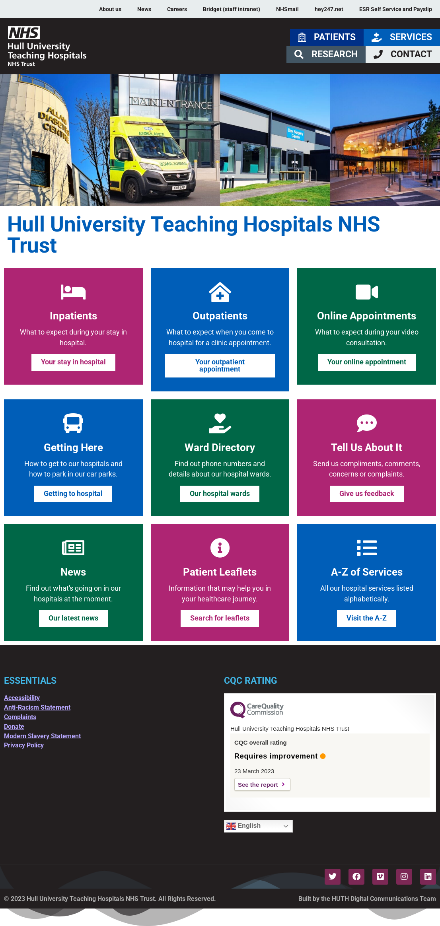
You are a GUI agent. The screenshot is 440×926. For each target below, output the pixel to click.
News (144, 9)
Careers (177, 9)
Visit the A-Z (367, 618)
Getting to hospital (73, 494)
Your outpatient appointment (220, 365)
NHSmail (287, 9)
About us (110, 9)
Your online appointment (366, 362)
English (243, 826)
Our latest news (73, 618)
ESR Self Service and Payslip (395, 9)
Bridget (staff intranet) (231, 9)
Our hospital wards (220, 494)
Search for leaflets (219, 618)
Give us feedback (366, 494)
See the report (258, 784)
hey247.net (329, 9)
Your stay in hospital (73, 362)
